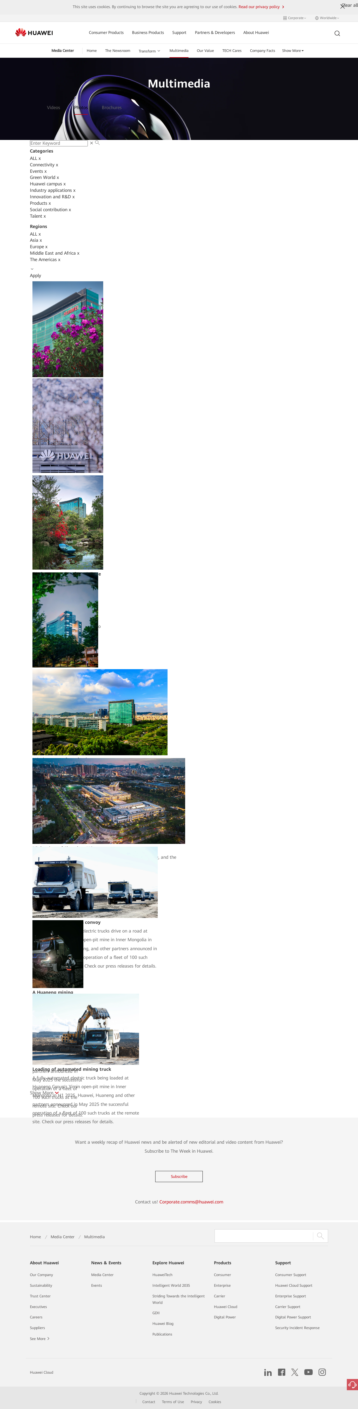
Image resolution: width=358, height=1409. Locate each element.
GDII (156, 1313)
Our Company (41, 1275)
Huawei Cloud (225, 1307)
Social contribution (50, 209)
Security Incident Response (297, 1328)
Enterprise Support (290, 1296)
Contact (148, 1402)
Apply (35, 275)
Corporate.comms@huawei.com (191, 1202)
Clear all (349, 5)
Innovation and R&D (52, 196)
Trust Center (40, 1296)
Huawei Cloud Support (293, 1285)
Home (92, 51)
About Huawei (256, 32)
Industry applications (53, 190)
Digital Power (225, 1317)
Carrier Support (287, 1307)
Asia (36, 240)
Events (38, 171)
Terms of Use (173, 1402)
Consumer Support (290, 1275)
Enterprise (222, 1285)
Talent (38, 216)
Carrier (219, 1296)
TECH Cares (232, 51)
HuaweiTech (162, 1275)
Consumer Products (106, 32)
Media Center (62, 51)
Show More (293, 51)
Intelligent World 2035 (171, 1285)
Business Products (148, 32)
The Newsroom (117, 51)
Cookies (215, 1402)
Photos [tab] (81, 107)
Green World (44, 177)
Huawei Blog (162, 1323)
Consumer (222, 1275)
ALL (35, 158)
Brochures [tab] (112, 107)
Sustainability (41, 1285)
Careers (36, 1317)
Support (179, 32)
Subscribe (179, 1176)
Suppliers (37, 1328)
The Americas (45, 259)
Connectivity (44, 164)
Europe (39, 246)
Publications (162, 1334)
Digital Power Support (293, 1317)
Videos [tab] (53, 107)
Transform (147, 51)
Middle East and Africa (54, 253)
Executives (38, 1307)
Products (40, 203)
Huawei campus (48, 184)
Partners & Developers (215, 32)
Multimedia (179, 51)
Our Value (205, 51)
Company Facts (262, 51)
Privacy (196, 1402)
